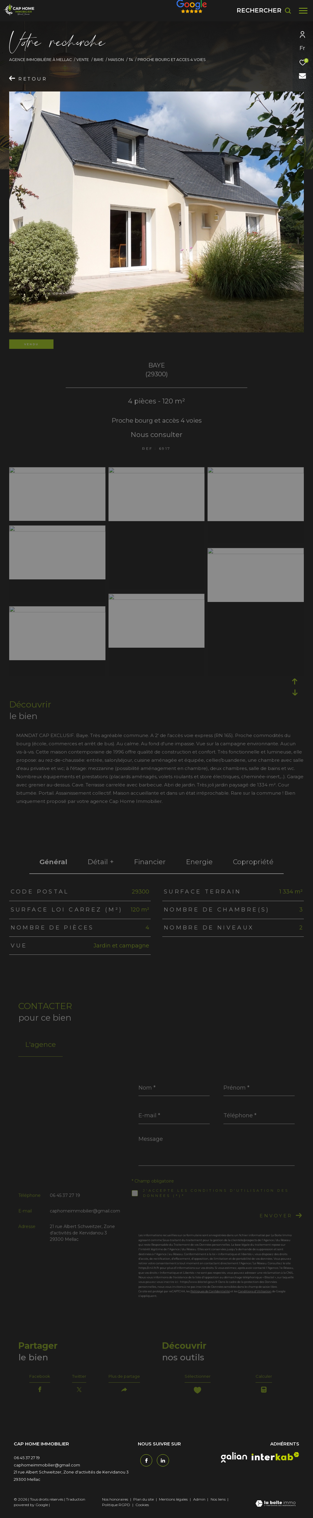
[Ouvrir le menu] (303, 10)
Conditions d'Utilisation (254, 1291)
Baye (99, 59)
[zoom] (57, 471)
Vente (82, 59)
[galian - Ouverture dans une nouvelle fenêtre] (234, 1461)
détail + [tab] (100, 862)
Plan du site (144, 1503)
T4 (131, 59)
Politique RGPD (116, 1508)
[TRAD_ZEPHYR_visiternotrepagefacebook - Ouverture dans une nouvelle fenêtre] (144, 1462)
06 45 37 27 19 (65, 1195)
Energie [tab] (199, 862)
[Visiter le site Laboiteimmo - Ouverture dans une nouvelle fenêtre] (275, 1507)
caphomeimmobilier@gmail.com (85, 1211)
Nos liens (218, 1503)
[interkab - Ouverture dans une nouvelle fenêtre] (275, 1460)
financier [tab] (150, 862)
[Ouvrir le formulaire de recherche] (264, 10)
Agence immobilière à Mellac (40, 59)
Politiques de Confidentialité (210, 1291)
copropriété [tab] (253, 862)
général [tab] (53, 862)
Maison (116, 59)
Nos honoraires (115, 1503)
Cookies (142, 1508)
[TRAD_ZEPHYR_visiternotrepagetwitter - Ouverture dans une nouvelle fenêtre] (161, 1462)
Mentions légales (174, 1503)
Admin (199, 1503)
